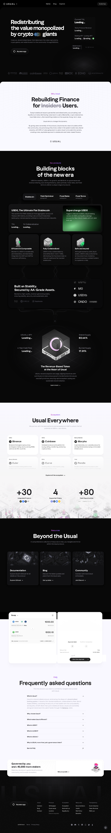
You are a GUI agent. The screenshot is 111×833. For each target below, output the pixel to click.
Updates (51, 811)
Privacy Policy (35, 824)
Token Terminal (93, 808)
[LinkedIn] (82, 825)
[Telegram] (72, 825)
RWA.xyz (92, 811)
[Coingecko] (89, 825)
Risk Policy (79, 811)
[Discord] (75, 825)
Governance (52, 808)
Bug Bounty (65, 811)
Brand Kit (78, 813)
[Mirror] (85, 825)
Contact (39, 811)
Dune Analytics (93, 806)
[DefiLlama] (92, 825)
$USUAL (65, 708)
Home (48, 4)
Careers (39, 806)
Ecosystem (65, 806)
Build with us (66, 808)
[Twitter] (78, 825)
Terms (28, 824)
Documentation (80, 806)
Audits (78, 808)
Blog (54, 4)
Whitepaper (52, 806)
